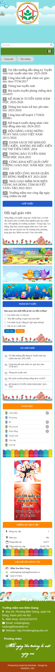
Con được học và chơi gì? (16, 315)
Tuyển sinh (13, 436)
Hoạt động (13, 431)
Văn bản (12, 440)
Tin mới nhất (27, 348)
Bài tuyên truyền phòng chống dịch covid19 (27, 378)
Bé (10, 422)
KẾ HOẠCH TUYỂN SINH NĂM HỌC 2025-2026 (28, 385)
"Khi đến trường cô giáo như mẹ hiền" (22, 319)
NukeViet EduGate (27, 665)
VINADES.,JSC (28, 668)
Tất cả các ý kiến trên (15, 326)
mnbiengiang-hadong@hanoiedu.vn (25, 572)
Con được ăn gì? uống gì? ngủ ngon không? (24, 322)
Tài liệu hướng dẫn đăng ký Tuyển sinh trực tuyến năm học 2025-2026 (27, 357)
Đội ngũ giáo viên (17, 213)
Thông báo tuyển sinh (18, 372)
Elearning (13, 417)
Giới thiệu (13, 413)
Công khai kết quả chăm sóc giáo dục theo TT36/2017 (26, 365)
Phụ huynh (13, 427)
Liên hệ (12, 445)
